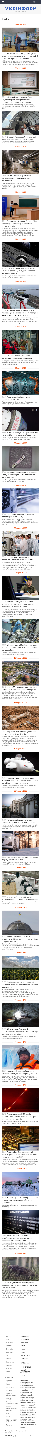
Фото (22, 1346)
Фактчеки (9, 1352)
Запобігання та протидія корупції (12, 1402)
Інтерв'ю (24, 1342)
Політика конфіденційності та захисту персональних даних (12, 1410)
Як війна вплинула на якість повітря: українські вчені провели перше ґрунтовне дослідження (20, 984)
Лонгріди (24, 1359)
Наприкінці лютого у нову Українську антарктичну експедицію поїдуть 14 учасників (19, 1200)
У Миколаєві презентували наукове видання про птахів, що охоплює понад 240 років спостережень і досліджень (20, 56)
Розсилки (9, 1425)
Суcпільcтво (10, 1362)
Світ (7, 1355)
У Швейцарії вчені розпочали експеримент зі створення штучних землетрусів (16, 178)
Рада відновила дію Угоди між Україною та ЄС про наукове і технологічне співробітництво (20, 939)
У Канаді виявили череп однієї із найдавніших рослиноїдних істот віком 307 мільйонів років (20, 1285)
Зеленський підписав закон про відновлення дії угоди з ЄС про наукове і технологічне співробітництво (18, 604)
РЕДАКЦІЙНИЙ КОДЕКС (11, 1421)
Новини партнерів (24, 1363)
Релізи (23, 1375)
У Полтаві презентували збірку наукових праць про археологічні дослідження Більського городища (17, 99)
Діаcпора (9, 1368)
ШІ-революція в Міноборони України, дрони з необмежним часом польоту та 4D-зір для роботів (20, 647)
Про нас (9, 1381)
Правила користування (11, 1394)
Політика (9, 1346)
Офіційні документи (25, 1371)
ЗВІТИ (8, 1417)
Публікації (24, 1339)
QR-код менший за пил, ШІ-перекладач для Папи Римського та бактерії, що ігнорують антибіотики (20, 1031)
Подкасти (24, 1336)
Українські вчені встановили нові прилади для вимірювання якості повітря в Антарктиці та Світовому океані (20, 312)
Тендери (9, 1399)
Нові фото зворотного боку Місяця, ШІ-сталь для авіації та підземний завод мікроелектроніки (19, 270)
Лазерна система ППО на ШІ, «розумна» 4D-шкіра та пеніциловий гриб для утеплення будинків (19, 1116)
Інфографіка (25, 1355)
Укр (36, 2)
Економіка (9, 1349)
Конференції (25, 1367)
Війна (8, 1339)
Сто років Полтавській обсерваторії (21, 137)
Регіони (8, 1359)
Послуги (9, 1390)
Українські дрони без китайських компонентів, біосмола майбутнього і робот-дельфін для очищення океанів (20, 780)
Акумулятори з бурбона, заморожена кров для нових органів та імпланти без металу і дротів (19, 474)
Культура (9, 1365)
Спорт (8, 1372)
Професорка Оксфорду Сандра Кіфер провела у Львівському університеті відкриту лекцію (19, 223)
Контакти (9, 1384)
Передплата (10, 1387)
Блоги (22, 1352)
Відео (22, 1349)
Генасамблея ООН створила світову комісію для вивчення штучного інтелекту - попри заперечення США (20, 1154)
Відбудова (9, 1342)
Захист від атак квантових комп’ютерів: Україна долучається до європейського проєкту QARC (17, 1238)
